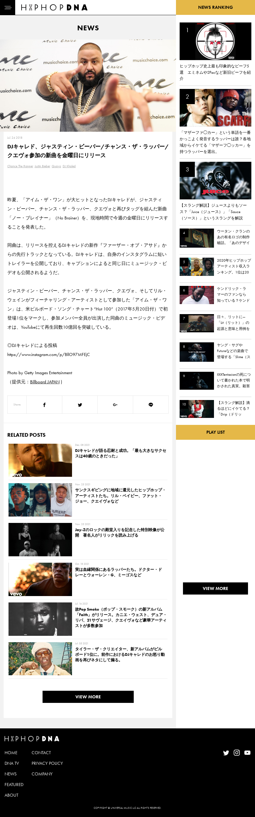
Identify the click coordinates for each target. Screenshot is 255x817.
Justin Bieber (42, 166)
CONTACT (41, 753)
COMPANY (42, 774)
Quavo (56, 166)
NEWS (11, 774)
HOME (11, 753)
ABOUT (11, 795)
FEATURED (14, 784)
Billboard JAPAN (45, 382)
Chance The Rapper (20, 166)
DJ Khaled (69, 166)
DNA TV (12, 763)
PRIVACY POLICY (47, 763)
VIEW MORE (88, 697)
